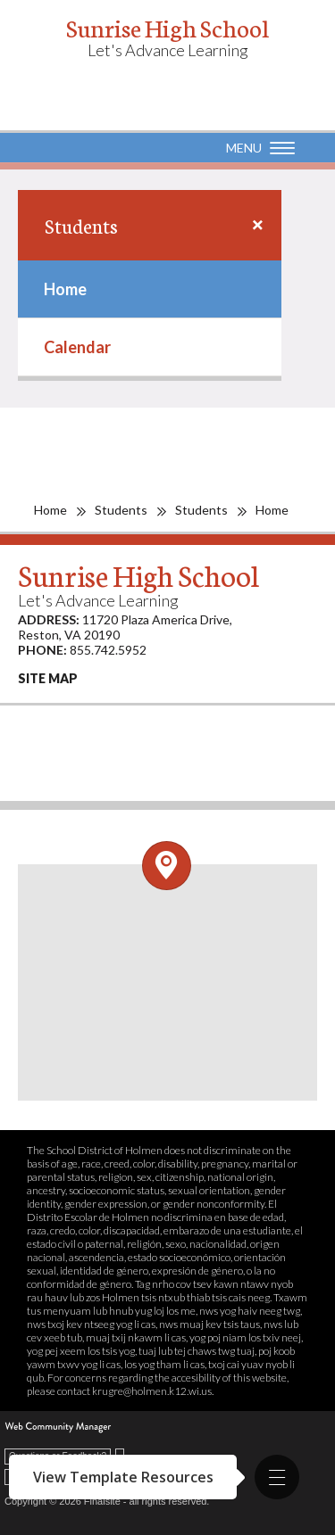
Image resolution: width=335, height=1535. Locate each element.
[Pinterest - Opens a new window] (27, 729)
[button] (277, 1477)
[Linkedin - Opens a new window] (272, 729)
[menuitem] (149, 289)
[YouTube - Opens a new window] (76, 729)
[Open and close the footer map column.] (166, 865)
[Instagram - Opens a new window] (76, 765)
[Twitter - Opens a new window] (174, 729)
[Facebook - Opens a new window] (27, 765)
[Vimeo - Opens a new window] (125, 729)
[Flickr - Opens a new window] (223, 729)
